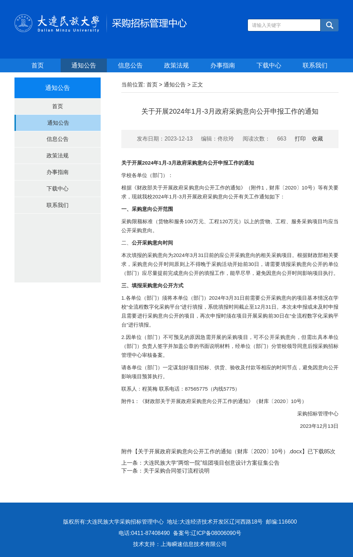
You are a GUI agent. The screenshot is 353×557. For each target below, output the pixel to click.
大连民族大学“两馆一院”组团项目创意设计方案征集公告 (211, 463)
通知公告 (83, 65)
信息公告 (130, 65)
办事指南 (222, 65)
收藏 (317, 139)
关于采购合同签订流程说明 (176, 471)
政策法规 (176, 65)
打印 (300, 139)
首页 (37, 65)
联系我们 (315, 65)
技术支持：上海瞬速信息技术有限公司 (180, 544)
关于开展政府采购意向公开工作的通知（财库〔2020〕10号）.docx (220, 451)
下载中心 (268, 65)
